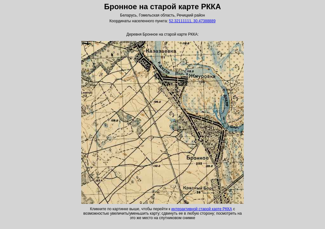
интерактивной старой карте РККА (201, 209)
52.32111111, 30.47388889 (192, 21)
